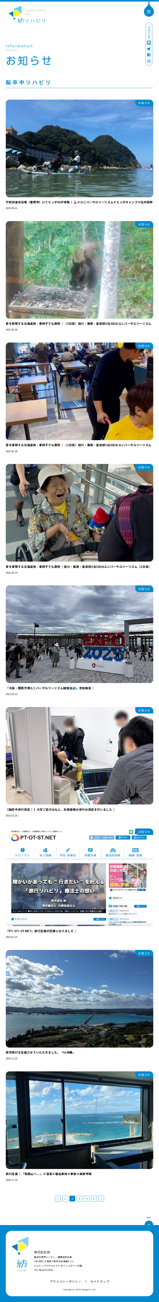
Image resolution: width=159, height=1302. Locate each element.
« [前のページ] (58, 1198)
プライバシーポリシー (65, 1281)
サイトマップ (99, 1281)
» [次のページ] (101, 1198)
